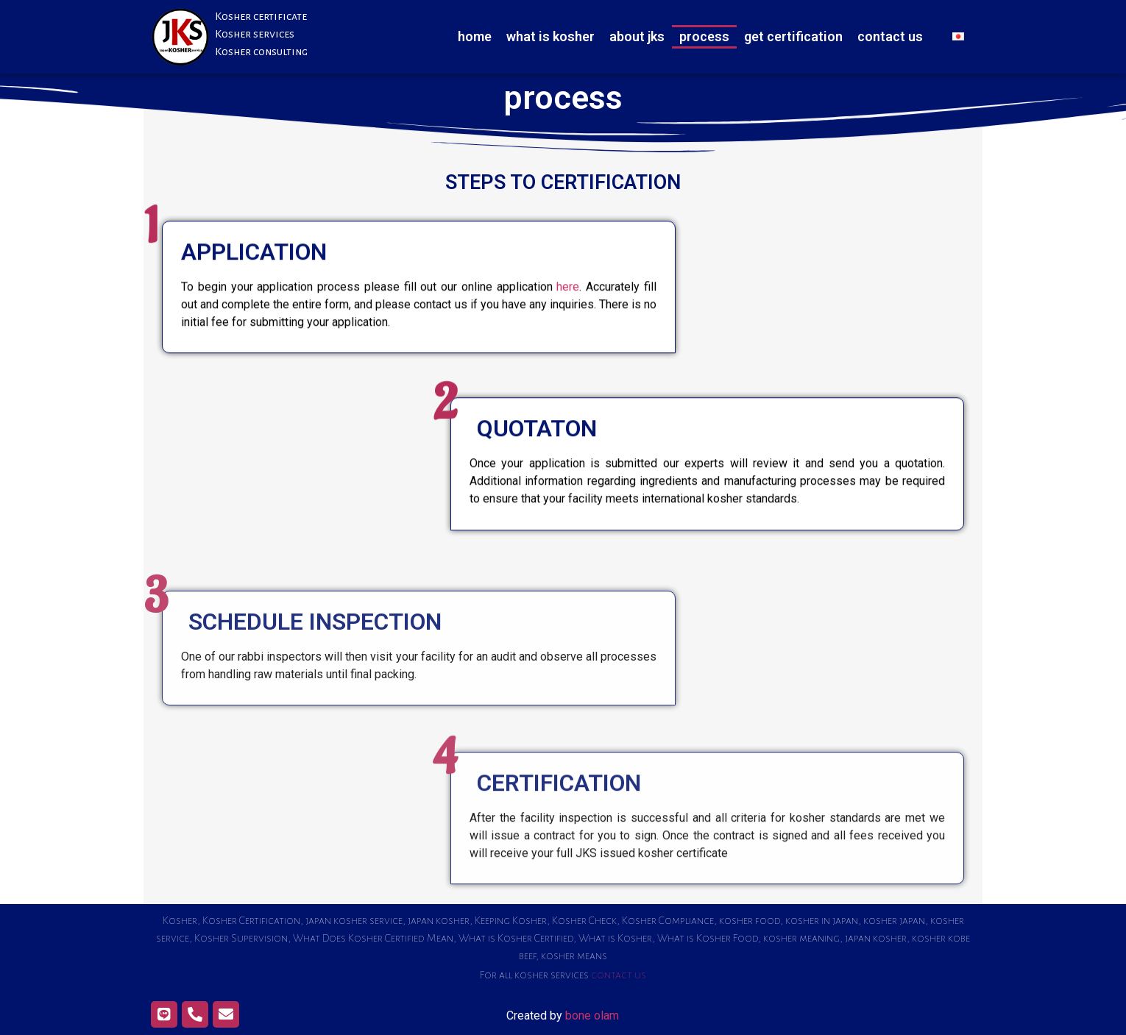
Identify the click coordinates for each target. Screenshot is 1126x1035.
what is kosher (550, 36)
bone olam (592, 1015)
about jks (637, 36)
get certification (793, 36)
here (567, 312)
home (475, 36)
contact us (890, 36)
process (704, 36)
